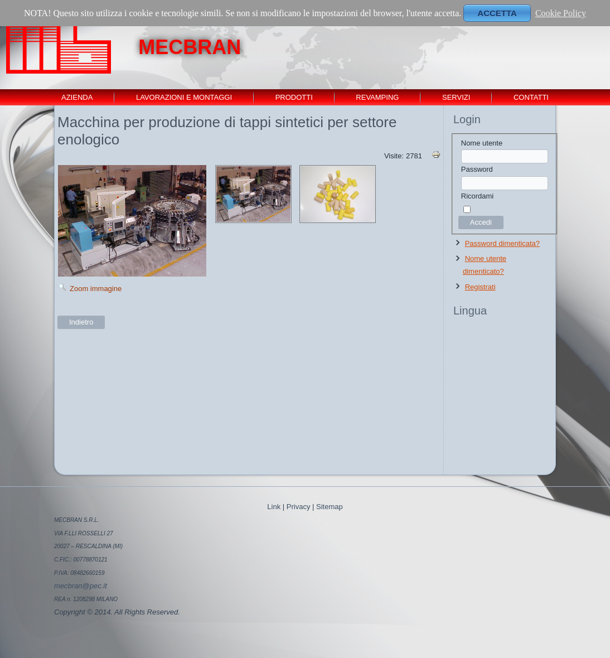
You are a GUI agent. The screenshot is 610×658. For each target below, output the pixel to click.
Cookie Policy (560, 13)
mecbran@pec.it (80, 586)
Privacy (299, 506)
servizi (456, 97)
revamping (377, 97)
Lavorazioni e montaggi (184, 97)
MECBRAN (189, 47)
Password (477, 169)
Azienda (77, 97)
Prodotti (294, 97)
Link (273, 506)
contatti (531, 97)
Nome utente (481, 143)
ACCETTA (497, 13)
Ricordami (477, 196)
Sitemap (329, 506)
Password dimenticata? (502, 243)
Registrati (480, 287)
